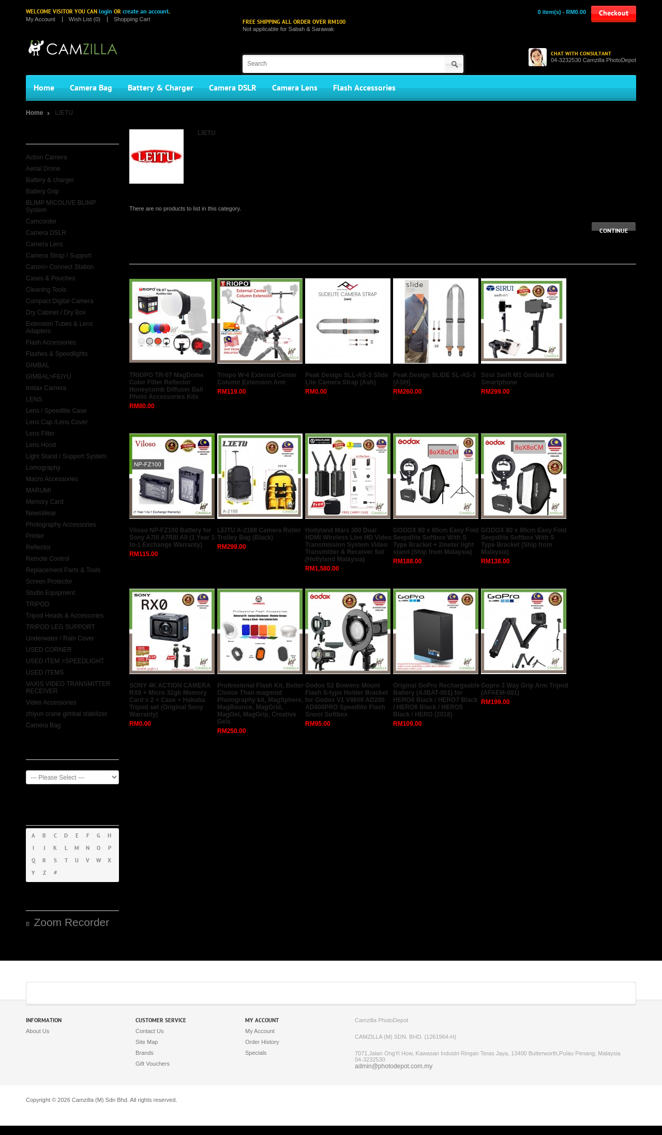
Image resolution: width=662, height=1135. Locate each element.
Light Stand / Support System (66, 456)
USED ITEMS (45, 672)
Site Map (147, 1042)
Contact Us (149, 1031)
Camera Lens (295, 88)
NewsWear (41, 513)
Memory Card (45, 501)
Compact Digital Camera (60, 301)
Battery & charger (50, 180)
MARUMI (38, 490)
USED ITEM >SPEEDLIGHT (65, 661)
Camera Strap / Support (59, 255)
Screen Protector (49, 581)
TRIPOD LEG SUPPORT (60, 627)
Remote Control (47, 558)
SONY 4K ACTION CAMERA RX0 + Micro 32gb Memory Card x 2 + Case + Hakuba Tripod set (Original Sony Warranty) (169, 700)
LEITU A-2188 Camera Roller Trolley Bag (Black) (259, 534)
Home (44, 88)
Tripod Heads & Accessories (64, 615)
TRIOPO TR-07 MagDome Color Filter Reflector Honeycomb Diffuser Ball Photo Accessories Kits (166, 385)
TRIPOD (37, 604)
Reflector (38, 547)
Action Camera (46, 157)
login (105, 11)
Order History (262, 1042)
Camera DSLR (233, 88)
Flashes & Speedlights (56, 353)
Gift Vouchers (153, 1064)
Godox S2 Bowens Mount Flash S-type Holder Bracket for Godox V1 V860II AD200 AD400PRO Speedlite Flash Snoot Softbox (346, 700)
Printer (35, 536)
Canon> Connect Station (60, 267)
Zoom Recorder (71, 922)
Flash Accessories (364, 88)
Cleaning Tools (46, 289)
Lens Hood (41, 445)
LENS (34, 399)
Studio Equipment (50, 592)
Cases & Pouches (50, 278)
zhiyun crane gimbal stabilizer (66, 714)
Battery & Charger (160, 88)
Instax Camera (46, 388)
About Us (37, 1031)
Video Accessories (51, 702)
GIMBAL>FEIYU (48, 376)
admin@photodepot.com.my (393, 1066)
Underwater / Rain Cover (60, 638)
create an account (146, 11)
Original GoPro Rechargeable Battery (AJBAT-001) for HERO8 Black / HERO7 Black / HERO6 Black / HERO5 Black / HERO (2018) (436, 700)
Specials (256, 1053)
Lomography (43, 467)
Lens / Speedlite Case (56, 410)
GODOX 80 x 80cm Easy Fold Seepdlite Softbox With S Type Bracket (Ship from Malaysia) (523, 541)
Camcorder (41, 221)
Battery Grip (42, 191)
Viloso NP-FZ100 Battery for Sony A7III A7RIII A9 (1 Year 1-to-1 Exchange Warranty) (173, 537)
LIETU (64, 112)
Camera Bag (91, 88)
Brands (145, 1053)
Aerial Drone (43, 168)
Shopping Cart (132, 19)
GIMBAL (37, 365)
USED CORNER (49, 649)
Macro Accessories (52, 479)
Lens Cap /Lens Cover (56, 422)
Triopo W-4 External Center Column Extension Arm (257, 378)
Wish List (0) (84, 19)
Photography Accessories (61, 524)
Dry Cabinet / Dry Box (56, 312)
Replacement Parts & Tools (63, 570)
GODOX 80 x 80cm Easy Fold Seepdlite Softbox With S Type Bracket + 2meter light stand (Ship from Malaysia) (435, 541)
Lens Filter (40, 433)
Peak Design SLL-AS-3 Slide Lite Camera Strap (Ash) (346, 378)
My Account (40, 19)
